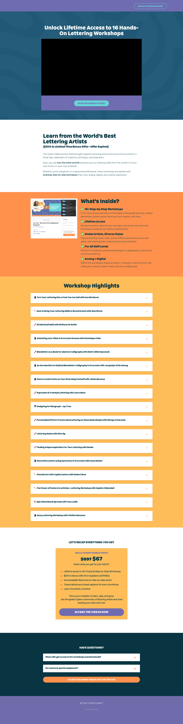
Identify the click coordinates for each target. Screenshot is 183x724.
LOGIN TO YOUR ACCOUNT (150, 6)
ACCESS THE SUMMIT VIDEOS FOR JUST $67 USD (91, 690)
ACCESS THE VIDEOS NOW (91, 623)
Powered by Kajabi (91, 720)
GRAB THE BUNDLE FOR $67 (91, 103)
